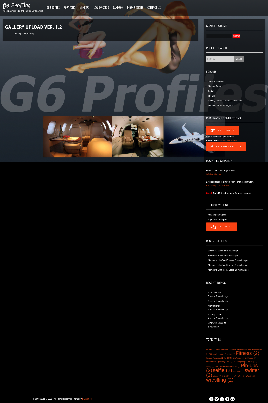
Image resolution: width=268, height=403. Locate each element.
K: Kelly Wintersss (216, 314)
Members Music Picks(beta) (220, 105)
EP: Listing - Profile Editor (218, 185)
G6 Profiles (17, 5)
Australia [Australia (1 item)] (226, 349)
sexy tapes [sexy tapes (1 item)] (238, 371)
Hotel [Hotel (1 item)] (222, 362)
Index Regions (135, 7)
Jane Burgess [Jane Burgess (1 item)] (239, 362)
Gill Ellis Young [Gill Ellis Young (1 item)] (236, 358)
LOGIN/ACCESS (101, 7)
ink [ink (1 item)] (229, 362)
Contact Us (154, 7)
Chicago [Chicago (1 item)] (213, 354)
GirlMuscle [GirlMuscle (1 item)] (250, 358)
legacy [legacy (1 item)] (210, 366)
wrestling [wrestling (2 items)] (219, 380)
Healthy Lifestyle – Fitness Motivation (225, 101)
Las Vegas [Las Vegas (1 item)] (252, 362)
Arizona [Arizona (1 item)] (210, 349)
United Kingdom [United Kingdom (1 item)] (229, 376)
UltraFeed (222, 227)
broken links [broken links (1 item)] (250, 349)
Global (211, 91)
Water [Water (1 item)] (241, 376)
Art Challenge (214, 306)
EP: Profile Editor (226, 147)
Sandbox (118, 7)
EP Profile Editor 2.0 (217, 251)
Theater (211, 96)
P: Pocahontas (214, 292)
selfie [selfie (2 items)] (222, 370)
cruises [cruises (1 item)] (231, 354)
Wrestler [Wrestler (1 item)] (250, 376)
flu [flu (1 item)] (226, 358)
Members (84, 7)
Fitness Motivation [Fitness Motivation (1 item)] (215, 358)
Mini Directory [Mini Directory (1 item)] (222, 366)
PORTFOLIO (69, 7)
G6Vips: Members (214, 174)
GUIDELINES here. (228, 140)
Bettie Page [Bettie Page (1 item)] (237, 349)
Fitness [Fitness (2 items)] (247, 353)
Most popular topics (217, 215)
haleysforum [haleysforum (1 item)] (212, 362)
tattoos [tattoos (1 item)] (217, 376)
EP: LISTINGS (222, 130)
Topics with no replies (217, 219)
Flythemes (87, 399)
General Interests (216, 81)
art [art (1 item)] (218, 349)
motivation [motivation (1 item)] (234, 366)
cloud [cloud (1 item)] (222, 354)
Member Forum (215, 86)
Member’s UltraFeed (217, 260)
